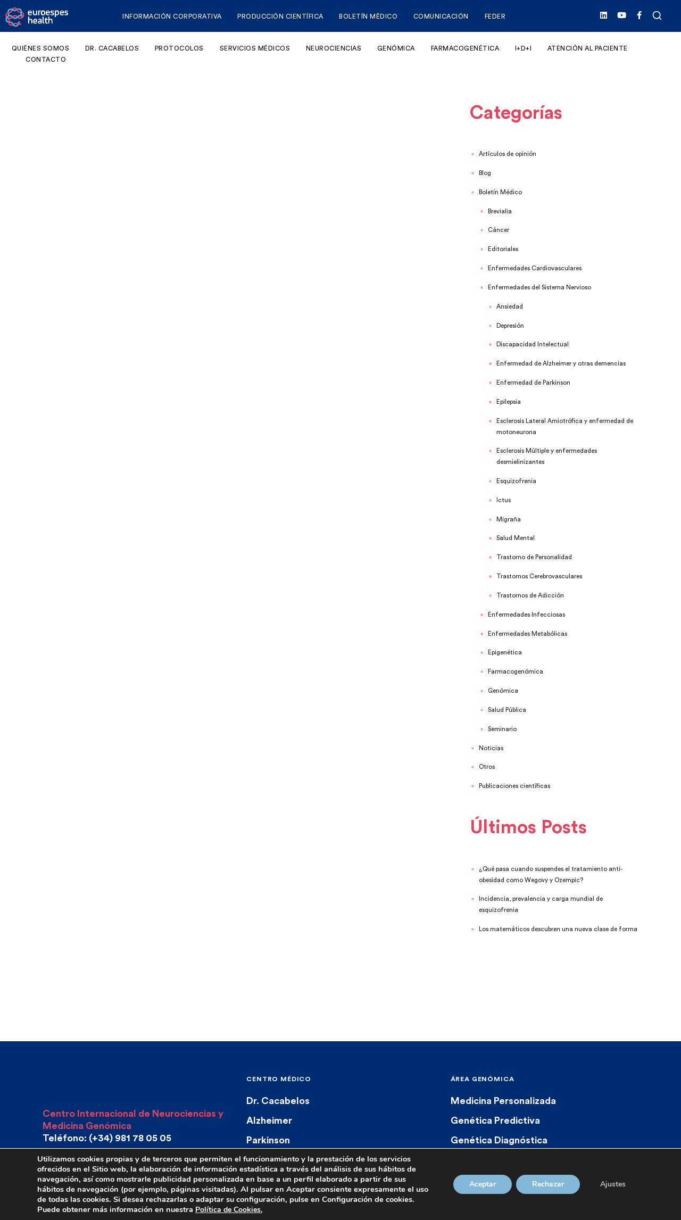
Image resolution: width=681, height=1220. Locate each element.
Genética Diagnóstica (499, 1140)
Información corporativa (172, 16)
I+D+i (523, 48)
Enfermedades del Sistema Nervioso (539, 288)
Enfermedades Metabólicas (527, 634)
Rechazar (548, 1184)
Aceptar (482, 1184)
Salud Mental (515, 538)
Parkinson (268, 1140)
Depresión (510, 326)
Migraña (508, 519)
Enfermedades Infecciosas (526, 615)
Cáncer (498, 230)
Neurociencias (334, 48)
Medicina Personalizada (503, 1101)
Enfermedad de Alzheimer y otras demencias (561, 364)
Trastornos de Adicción (530, 596)
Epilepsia (508, 402)
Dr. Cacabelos (112, 48)
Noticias (491, 748)
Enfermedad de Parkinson (533, 383)
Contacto (46, 59)
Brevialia (500, 211)
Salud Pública (507, 710)
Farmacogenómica (515, 672)
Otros (487, 767)
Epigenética (505, 652)
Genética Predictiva (495, 1120)
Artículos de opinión (507, 154)
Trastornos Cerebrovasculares (539, 576)
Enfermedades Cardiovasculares (535, 268)
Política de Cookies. (228, 1210)
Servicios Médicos (255, 48)
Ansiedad (509, 307)
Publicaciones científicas (514, 786)
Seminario (502, 729)
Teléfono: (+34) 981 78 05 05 (107, 1138)
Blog (485, 173)
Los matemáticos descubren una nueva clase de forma (558, 929)
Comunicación (441, 16)
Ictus (503, 500)
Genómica (396, 48)
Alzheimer (269, 1120)
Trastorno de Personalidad (534, 557)
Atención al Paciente (587, 48)
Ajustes (613, 1184)
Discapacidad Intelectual (532, 344)
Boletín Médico (368, 16)
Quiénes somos (41, 48)
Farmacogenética (465, 48)
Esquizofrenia (516, 481)
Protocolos (179, 48)
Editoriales (503, 249)
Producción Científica (280, 16)
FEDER (495, 16)
